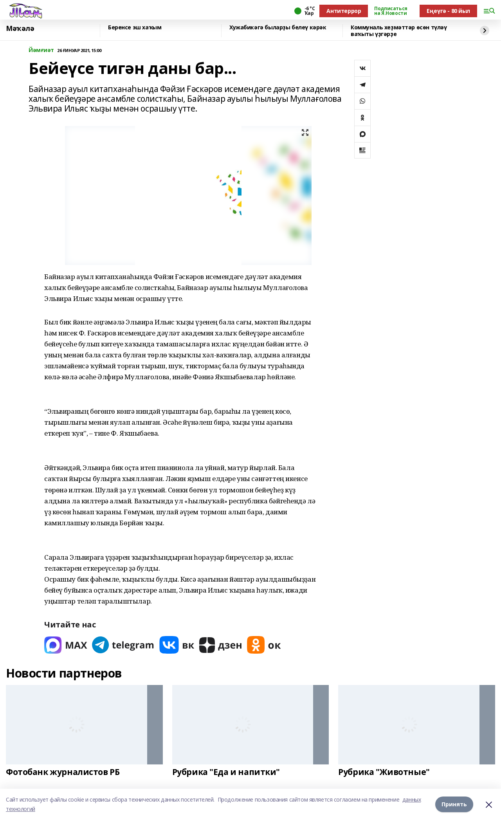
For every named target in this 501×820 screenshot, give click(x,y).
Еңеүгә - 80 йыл (448, 10)
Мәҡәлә (20, 28)
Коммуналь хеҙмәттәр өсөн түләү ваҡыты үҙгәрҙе (399, 30)
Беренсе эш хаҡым (134, 27)
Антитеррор (343, 10)
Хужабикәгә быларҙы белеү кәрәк (277, 27)
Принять (454, 804)
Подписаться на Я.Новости (390, 11)
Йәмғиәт (41, 50)
